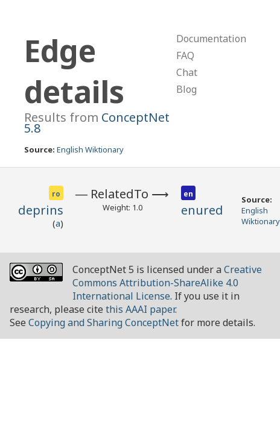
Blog (186, 89)
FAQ (185, 55)
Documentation (211, 38)
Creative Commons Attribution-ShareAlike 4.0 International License (167, 283)
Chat (186, 72)
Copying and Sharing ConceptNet (103, 322)
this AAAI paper (140, 309)
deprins (40, 210)
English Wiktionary (90, 149)
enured (202, 210)
